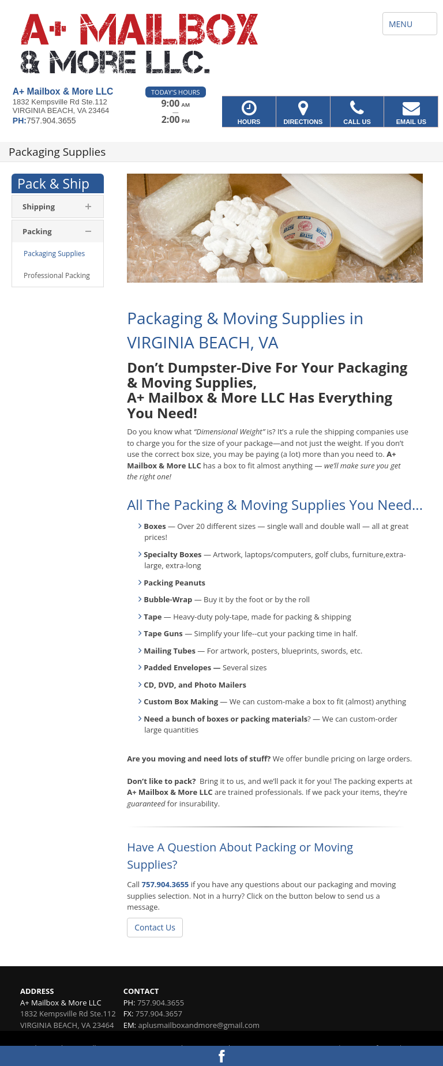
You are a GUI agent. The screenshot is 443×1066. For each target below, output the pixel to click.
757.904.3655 (165, 884)
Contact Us (154, 927)
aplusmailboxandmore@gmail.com (199, 1025)
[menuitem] (57, 254)
